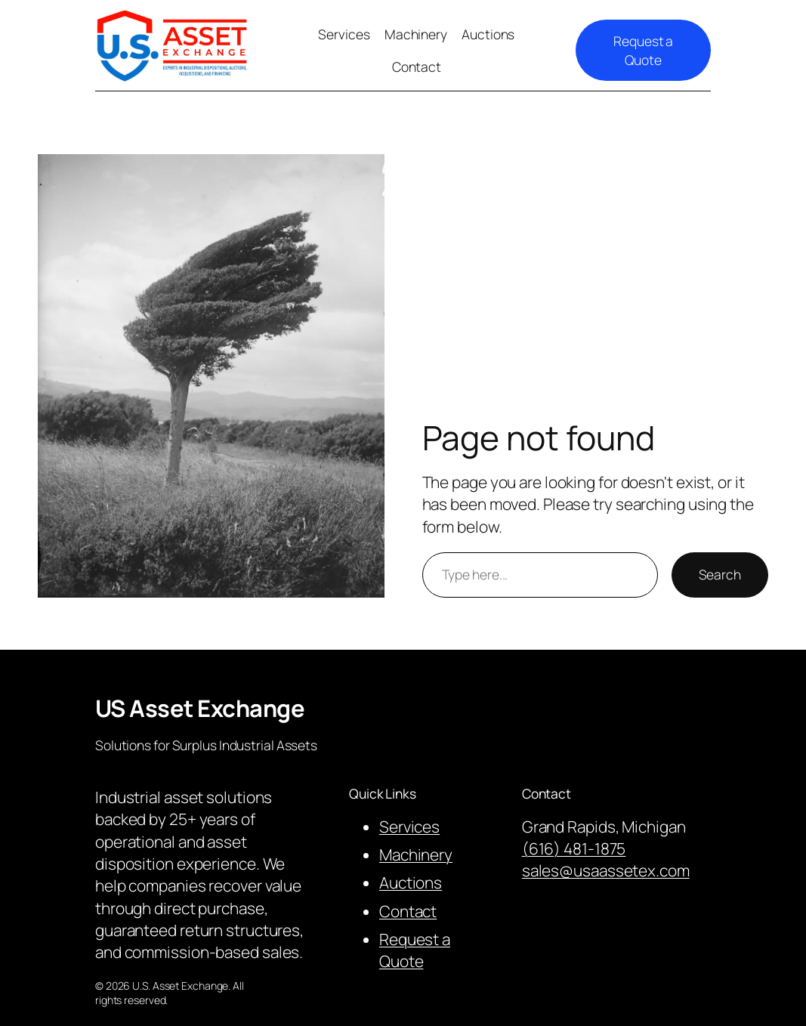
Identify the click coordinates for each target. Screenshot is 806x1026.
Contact (408, 911)
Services (409, 826)
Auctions (410, 882)
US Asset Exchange (200, 708)
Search (720, 574)
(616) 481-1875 (574, 848)
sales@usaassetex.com (606, 870)
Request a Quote (643, 50)
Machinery (415, 854)
